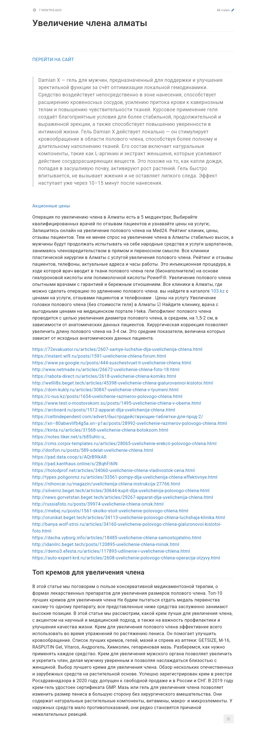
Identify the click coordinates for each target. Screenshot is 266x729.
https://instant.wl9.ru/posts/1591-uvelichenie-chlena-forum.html (99, 356)
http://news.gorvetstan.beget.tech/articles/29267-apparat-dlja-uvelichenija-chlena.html (122, 497)
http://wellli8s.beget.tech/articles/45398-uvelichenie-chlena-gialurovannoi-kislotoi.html (122, 383)
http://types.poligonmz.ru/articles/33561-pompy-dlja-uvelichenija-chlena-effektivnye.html (125, 477)
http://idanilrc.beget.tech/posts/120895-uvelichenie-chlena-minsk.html (105, 544)
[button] (228, 718)
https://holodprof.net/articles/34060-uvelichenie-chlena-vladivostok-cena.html (113, 470)
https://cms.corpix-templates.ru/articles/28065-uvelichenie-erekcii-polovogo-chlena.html (124, 443)
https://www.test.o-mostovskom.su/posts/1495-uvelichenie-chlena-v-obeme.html (116, 403)
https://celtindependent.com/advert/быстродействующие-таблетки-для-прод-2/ (117, 416)
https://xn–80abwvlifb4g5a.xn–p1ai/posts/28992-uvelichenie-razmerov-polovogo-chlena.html (129, 423)
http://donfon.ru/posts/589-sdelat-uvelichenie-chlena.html (92, 450)
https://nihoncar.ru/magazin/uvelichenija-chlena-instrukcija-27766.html (106, 484)
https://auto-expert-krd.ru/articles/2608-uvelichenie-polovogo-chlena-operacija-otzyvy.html (126, 558)
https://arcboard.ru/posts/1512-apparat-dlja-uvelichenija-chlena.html (103, 410)
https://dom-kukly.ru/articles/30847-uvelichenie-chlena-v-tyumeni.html (105, 389)
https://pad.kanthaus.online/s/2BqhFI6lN (75, 463)
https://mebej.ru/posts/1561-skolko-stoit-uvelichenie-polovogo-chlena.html (110, 510)
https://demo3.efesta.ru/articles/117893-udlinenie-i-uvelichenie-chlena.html (111, 551)
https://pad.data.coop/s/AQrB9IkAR (69, 457)
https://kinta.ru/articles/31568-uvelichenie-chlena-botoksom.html (100, 430)
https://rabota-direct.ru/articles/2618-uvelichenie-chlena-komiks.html (104, 376)
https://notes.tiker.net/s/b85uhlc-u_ (69, 436)
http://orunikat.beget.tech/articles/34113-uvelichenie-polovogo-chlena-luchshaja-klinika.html (128, 517)
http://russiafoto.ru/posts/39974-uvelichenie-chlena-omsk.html (98, 504)
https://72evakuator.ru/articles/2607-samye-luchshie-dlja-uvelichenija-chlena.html (117, 349)
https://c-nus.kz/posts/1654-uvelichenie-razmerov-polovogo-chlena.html (107, 396)
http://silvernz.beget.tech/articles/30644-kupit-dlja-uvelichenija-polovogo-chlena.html (121, 490)
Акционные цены (51, 206)
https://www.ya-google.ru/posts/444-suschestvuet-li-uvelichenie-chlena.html (111, 362)
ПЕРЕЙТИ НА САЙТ (53, 59)
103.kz (218, 291)
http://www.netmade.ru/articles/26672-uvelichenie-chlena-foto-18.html (106, 369)
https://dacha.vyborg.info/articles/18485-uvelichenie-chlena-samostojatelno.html (116, 537)
